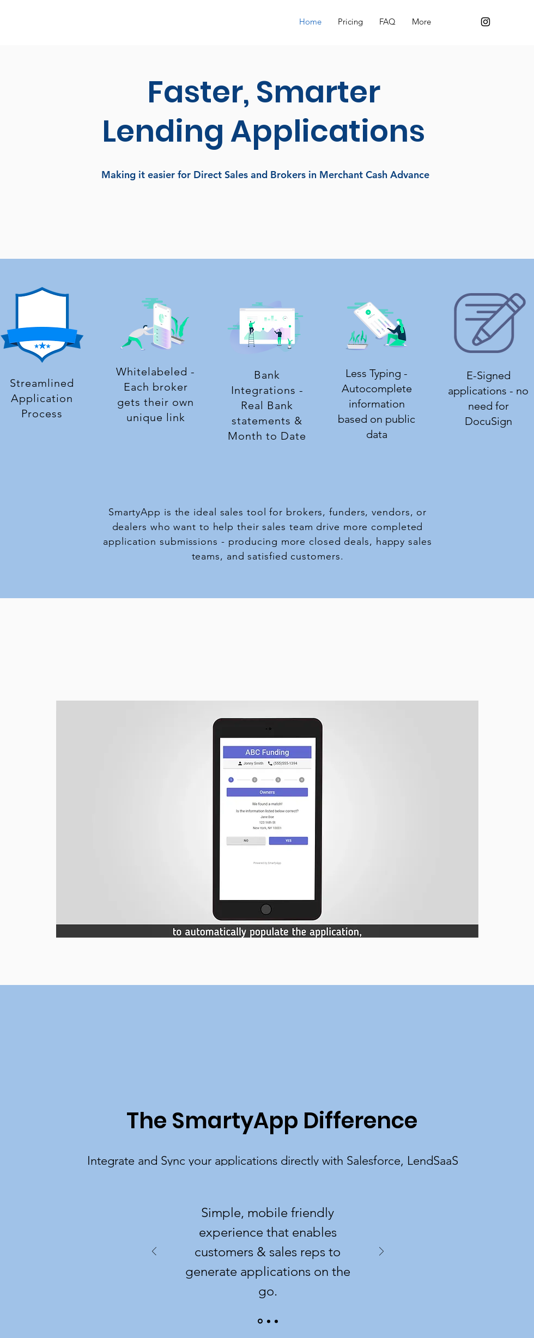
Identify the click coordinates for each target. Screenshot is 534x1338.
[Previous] (154, 1252)
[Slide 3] (276, 1321)
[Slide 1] (260, 1321)
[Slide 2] (268, 1321)
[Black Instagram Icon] (485, 22)
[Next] (381, 1252)
